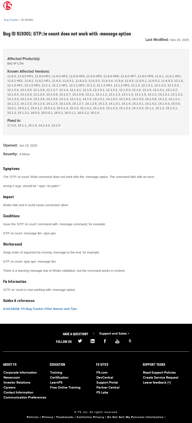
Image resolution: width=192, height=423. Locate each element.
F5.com (102, 372)
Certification (59, 377)
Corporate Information (20, 372)
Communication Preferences (25, 397)
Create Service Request (160, 377)
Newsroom (12, 377)
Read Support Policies (159, 372)
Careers (10, 387)
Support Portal (107, 382)
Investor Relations (17, 382)
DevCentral (104, 377)
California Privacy (90, 417)
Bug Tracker (11, 19)
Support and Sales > (114, 333)
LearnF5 (56, 382)
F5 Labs (102, 392)
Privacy (47, 417)
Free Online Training (65, 387)
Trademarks (65, 417)
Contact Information (18, 392)
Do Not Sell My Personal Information (135, 417)
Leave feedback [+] (157, 382)
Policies (33, 417)
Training (56, 372)
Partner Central (107, 387)
